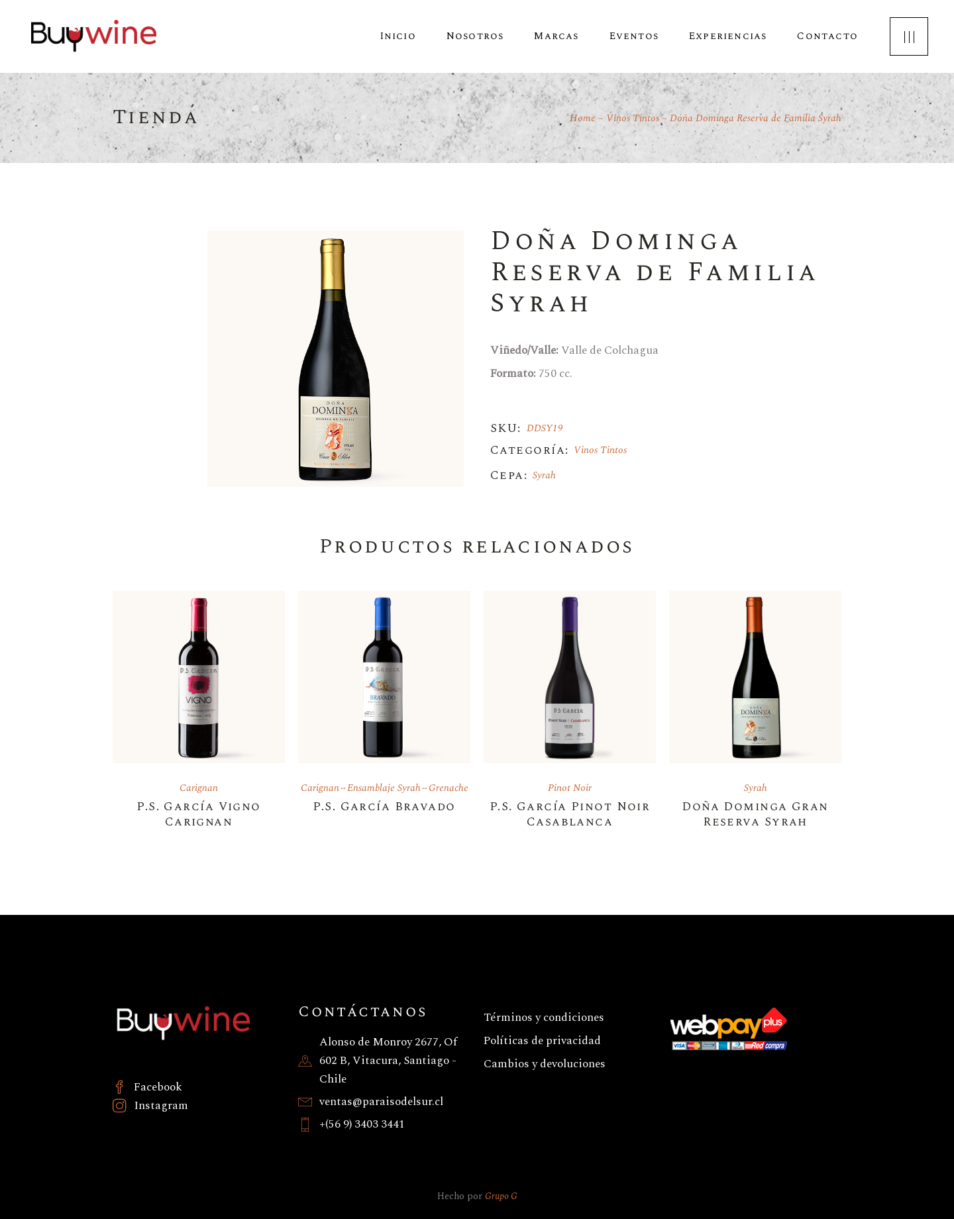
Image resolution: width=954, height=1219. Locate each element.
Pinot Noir (570, 788)
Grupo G (501, 1196)
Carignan (199, 788)
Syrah (544, 475)
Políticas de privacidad (542, 1040)
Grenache (448, 788)
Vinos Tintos (600, 450)
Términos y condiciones (544, 1017)
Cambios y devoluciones (545, 1064)
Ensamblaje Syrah (384, 788)
